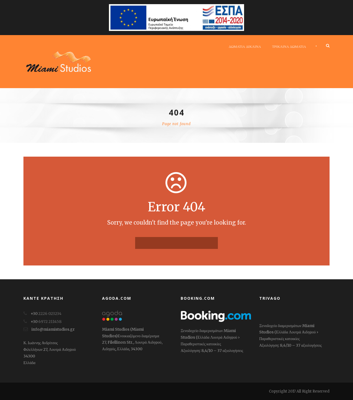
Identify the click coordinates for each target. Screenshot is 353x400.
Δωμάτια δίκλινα (245, 46)
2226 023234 (49, 313)
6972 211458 (49, 321)
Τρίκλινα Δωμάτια (289, 46)
